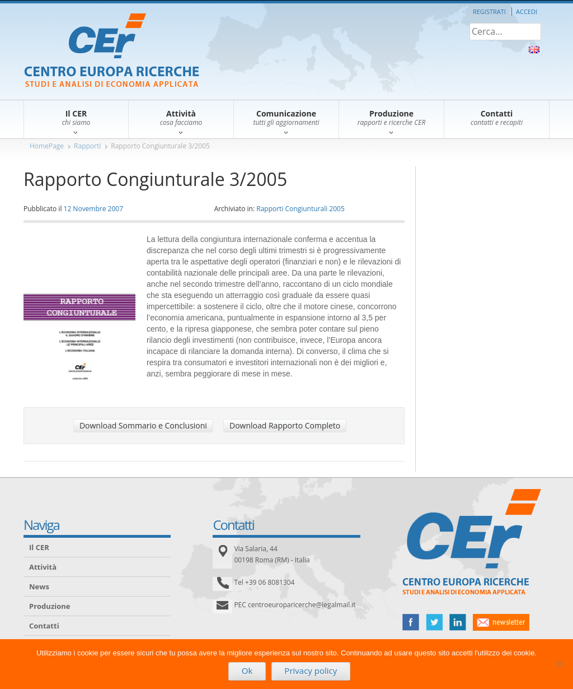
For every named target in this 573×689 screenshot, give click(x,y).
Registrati (489, 11)
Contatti (44, 626)
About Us (534, 49)
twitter (434, 622)
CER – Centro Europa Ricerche (112, 51)
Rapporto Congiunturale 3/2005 (160, 146)
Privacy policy (310, 670)
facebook (410, 622)
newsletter (501, 622)
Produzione (49, 606)
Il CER (39, 547)
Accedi (526, 11)
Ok (247, 670)
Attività (43, 567)
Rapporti (87, 146)
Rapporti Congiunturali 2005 (300, 208)
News (39, 586)
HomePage (47, 146)
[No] (559, 663)
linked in (457, 622)
